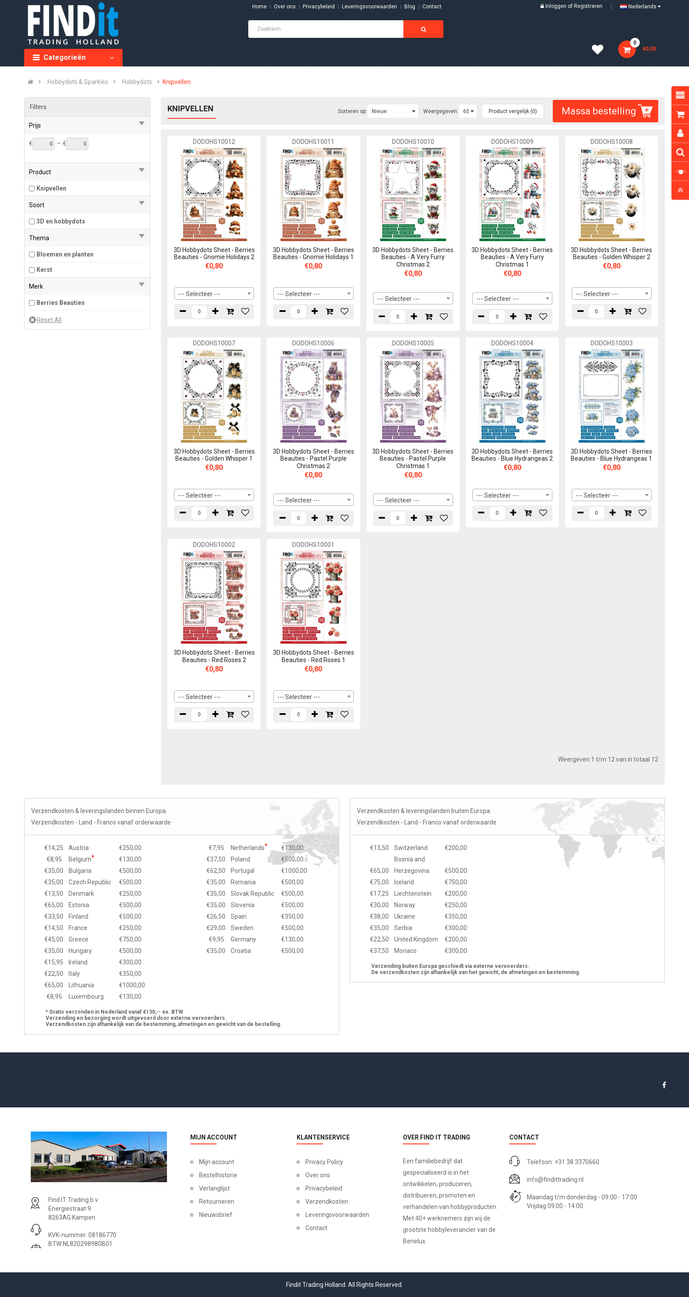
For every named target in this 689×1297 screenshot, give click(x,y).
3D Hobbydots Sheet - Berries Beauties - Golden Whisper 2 (611, 253)
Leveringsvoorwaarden (369, 6)
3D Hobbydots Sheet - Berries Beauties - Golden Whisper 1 (214, 455)
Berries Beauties (60, 302)
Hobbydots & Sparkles (77, 82)
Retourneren (216, 1201)
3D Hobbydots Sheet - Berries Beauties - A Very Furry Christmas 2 (412, 257)
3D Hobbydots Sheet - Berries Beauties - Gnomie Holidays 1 (313, 253)
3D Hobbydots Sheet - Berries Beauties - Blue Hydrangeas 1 (611, 455)
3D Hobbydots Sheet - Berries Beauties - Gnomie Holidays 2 (214, 253)
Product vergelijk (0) (513, 111)
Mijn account (216, 1161)
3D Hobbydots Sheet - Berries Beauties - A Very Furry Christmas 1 (512, 257)
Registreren (588, 6)
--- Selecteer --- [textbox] (199, 293)
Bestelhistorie (218, 1175)
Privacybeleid (319, 6)
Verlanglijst (214, 1188)
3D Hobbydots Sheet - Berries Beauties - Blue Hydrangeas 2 (512, 455)
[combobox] (214, 293)
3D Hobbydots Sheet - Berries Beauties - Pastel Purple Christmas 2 (313, 459)
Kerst (44, 269)
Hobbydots (137, 82)
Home (259, 6)
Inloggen (556, 6)
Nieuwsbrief (215, 1214)
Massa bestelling (608, 111)
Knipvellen (177, 82)
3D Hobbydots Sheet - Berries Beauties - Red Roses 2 (214, 656)
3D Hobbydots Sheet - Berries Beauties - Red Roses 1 (313, 656)
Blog (409, 6)
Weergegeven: (440, 111)
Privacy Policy (324, 1161)
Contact (316, 1227)
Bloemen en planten (65, 254)
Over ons (285, 6)
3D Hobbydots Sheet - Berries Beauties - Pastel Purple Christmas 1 (412, 459)
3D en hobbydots (60, 221)
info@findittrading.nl (555, 1179)
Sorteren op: (352, 111)
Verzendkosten (326, 1201)
